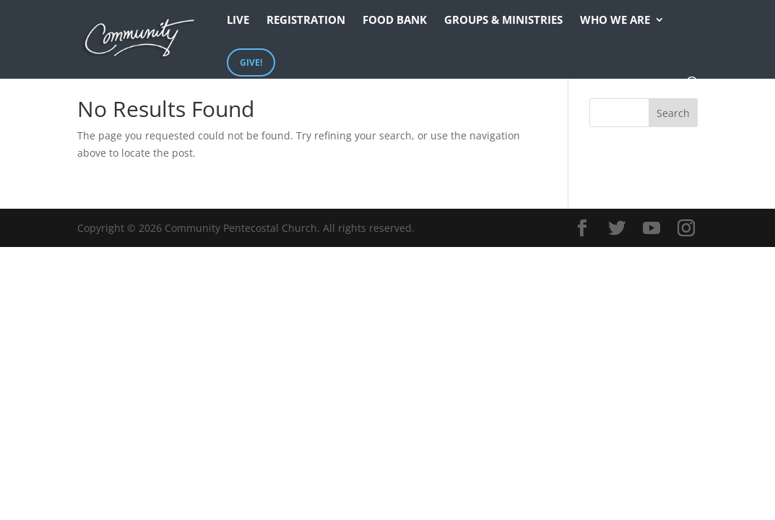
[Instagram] (686, 229)
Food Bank (395, 20)
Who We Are (615, 20)
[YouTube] (651, 229)
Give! (251, 62)
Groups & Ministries (503, 20)
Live (238, 20)
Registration (306, 20)
